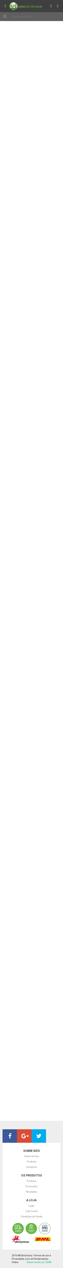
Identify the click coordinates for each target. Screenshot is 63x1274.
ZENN (48, 1262)
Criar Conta (31, 1211)
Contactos (31, 1167)
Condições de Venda (31, 1216)
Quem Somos (31, 1156)
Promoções (31, 1186)
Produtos (31, 1161)
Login (31, 1205)
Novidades (31, 1191)
